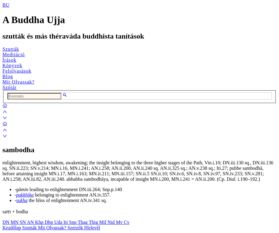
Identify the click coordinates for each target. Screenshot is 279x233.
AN (31, 222)
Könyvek (12, 65)
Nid (111, 222)
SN (23, 222)
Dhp (49, 222)
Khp (40, 222)
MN (15, 222)
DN (6, 222)
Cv (126, 222)
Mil (103, 222)
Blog (7, 76)
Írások (9, 60)
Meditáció (13, 54)
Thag (83, 222)
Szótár (9, 87)
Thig (94, 222)
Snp (73, 222)
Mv (120, 222)
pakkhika (25, 194)
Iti (66, 222)
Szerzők (75, 227)
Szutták (10, 49)
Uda (59, 222)
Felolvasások (17, 71)
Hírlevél (92, 227)
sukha (21, 200)
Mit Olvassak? (18, 81)
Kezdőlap (12, 227)
